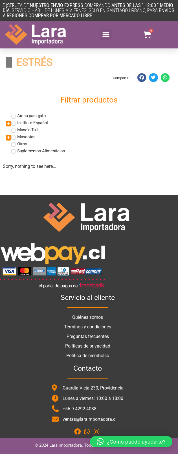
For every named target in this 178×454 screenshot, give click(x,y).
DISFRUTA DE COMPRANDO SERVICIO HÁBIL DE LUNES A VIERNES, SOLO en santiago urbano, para (88, 10)
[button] (106, 35)
